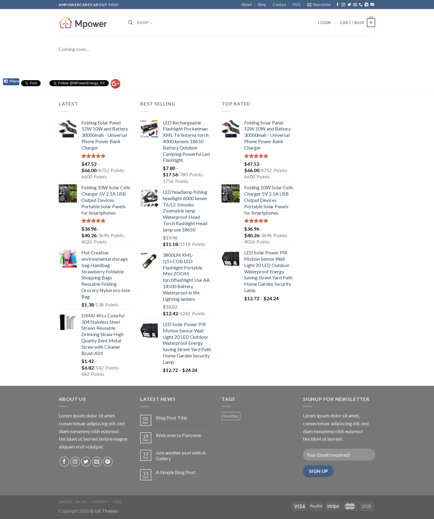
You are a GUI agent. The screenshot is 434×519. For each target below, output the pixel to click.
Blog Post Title (171, 417)
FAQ (296, 4)
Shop (144, 23)
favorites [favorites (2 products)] (230, 416)
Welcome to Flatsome (178, 435)
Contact (279, 4)
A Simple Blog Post (175, 472)
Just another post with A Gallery (181, 455)
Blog (262, 4)
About (246, 4)
